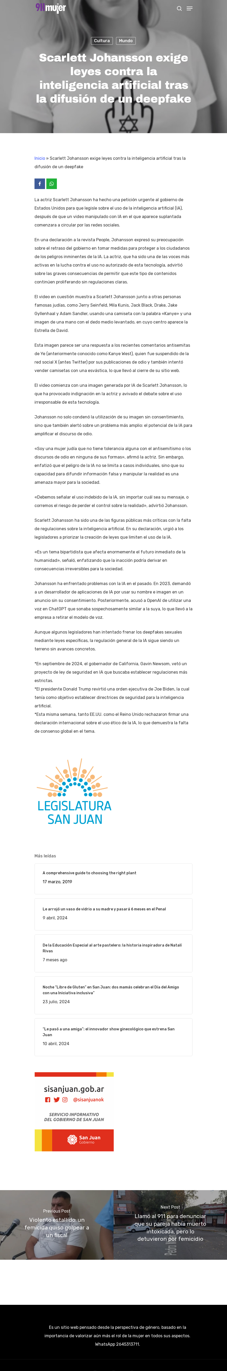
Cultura (102, 40)
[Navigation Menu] (190, 8)
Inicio (39, 158)
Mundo (126, 40)
